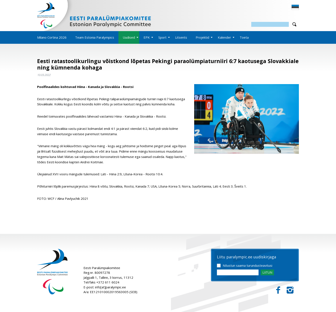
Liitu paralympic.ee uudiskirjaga (246, 257)
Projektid (202, 37)
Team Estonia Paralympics (94, 37)
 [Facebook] (278, 290)
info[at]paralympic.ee (110, 287)
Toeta (244, 37)
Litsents (181, 37)
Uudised (129, 37)
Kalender (224, 37)
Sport (162, 37)
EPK (147, 37)
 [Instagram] (290, 290)
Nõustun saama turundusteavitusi (247, 265)
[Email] (238, 272)
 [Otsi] (294, 24)
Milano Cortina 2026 (52, 37)
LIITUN (267, 272)
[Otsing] (270, 24)
